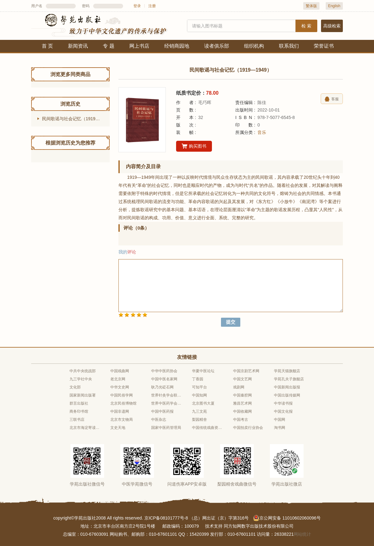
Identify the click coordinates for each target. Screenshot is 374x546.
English (334, 6)
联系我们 (289, 46)
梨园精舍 (199, 419)
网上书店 (139, 46)
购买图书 (194, 146)
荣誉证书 (324, 46)
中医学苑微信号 (137, 484)
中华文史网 (119, 387)
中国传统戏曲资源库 (207, 427)
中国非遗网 (119, 411)
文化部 (75, 387)
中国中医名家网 (164, 379)
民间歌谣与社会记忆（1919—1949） (76, 118)
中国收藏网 (242, 411)
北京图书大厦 (203, 403)
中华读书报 (283, 403)
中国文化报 (283, 411)
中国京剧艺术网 (246, 371)
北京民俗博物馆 (123, 403)
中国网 (279, 419)
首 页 (47, 46)
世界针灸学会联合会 (166, 395)
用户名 (36, 6)
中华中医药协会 (164, 371)
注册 (152, 6)
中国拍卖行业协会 (248, 427)
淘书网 (279, 427)
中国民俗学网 (121, 395)
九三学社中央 (81, 379)
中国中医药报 (162, 411)
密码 (85, 6)
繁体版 (311, 6)
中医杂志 (158, 419)
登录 (137, 6)
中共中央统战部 (83, 371)
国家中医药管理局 (166, 427)
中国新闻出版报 (287, 387)
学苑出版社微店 (286, 484)
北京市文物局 (121, 419)
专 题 (108, 46)
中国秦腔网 (242, 395)
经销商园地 (176, 46)
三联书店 (77, 419)
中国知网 (199, 395)
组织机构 (254, 46)
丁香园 (197, 379)
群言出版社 (79, 403)
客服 (332, 99)
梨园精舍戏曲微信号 (237, 484)
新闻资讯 (78, 46)
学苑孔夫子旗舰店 (289, 379)
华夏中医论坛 (203, 371)
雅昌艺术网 (242, 403)
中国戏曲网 (119, 371)
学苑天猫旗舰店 (287, 371)
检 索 (306, 25)
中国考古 (240, 419)
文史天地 (117, 427)
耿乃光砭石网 (162, 387)
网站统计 (302, 534)
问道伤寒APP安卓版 (187, 484)
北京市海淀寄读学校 (85, 427)
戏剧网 (238, 387)
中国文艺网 (242, 379)
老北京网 (117, 379)
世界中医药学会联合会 (166, 403)
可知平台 (199, 387)
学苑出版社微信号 (87, 484)
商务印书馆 (79, 411)
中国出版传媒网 (287, 395)
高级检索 (332, 25)
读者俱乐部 (216, 46)
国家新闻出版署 (83, 395)
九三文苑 (199, 411)
